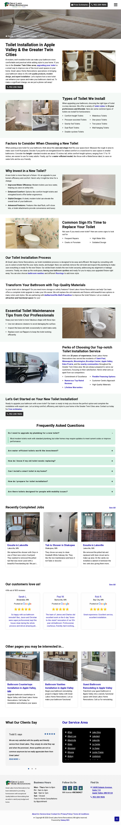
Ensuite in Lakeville (17, 545)
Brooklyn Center (93, 361)
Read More (14, 759)
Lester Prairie (98, 752)
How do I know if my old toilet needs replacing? (32, 461)
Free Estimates (79, 5)
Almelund (71, 748)
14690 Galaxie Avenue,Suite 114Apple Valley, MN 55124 (102, 790)
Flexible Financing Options (103, 376)
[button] (28, 769)
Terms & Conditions (81, 813)
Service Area (45, 813)
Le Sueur (95, 748)
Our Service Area (75, 722)
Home (9, 36)
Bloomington (79, 361)
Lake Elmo (96, 732)
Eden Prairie (67, 364)
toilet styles (100, 106)
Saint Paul (100, 358)
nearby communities (90, 364)
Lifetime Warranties (74, 387)
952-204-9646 (98, 5)
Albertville (72, 740)
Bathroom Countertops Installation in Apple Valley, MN (21, 688)
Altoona (71, 752)
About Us (35, 813)
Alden (70, 744)
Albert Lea (72, 736)
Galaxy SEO (65, 820)
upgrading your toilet (46, 65)
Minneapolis (67, 361)
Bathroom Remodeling (27, 36)
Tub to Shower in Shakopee (60, 545)
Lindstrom (96, 756)
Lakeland (96, 736)
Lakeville (96, 740)
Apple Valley (107, 361)
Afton (70, 732)
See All (112, 508)
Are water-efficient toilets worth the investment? (33, 451)
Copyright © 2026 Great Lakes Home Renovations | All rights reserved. (61, 817)
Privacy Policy (66, 813)
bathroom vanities (36, 273)
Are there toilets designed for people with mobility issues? (38, 491)
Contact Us (55, 813)
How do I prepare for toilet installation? (28, 481)
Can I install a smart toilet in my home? (27, 471)
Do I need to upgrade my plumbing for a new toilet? (33, 433)
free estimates (15, 409)
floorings (60, 273)
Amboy (70, 756)
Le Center (96, 744)
